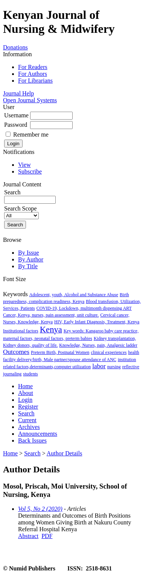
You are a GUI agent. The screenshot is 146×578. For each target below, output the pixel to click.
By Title (28, 266)
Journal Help (18, 93)
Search (26, 413)
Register (28, 406)
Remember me (31, 134)
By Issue (28, 252)
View (24, 164)
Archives (29, 427)
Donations (15, 47)
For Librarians (35, 80)
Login (25, 400)
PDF (46, 536)
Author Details (64, 453)
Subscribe (30, 171)
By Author (30, 259)
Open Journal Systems (30, 100)
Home (25, 386)
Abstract (28, 536)
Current (27, 420)
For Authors (32, 74)
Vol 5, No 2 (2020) (40, 509)
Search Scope (21, 211)
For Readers (32, 67)
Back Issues (32, 440)
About (25, 393)
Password (15, 124)
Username (16, 115)
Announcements (37, 433)
